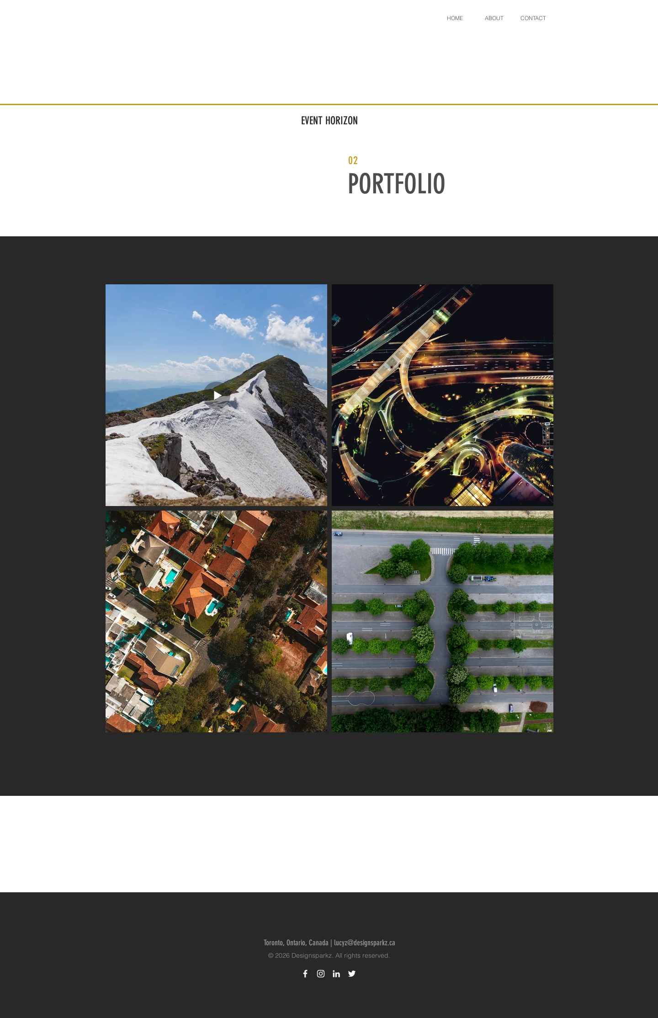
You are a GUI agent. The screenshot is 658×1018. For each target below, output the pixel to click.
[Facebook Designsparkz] (305, 974)
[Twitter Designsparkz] (352, 974)
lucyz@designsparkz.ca (364, 942)
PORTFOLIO (397, 184)
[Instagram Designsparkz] (321, 974)
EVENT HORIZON (329, 120)
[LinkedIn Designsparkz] (336, 974)
